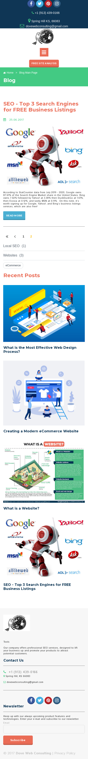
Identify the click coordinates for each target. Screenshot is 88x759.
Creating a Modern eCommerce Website (41, 431)
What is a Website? (21, 508)
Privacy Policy (64, 753)
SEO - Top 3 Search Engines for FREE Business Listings (40, 107)
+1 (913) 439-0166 (47, 12)
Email (6, 722)
